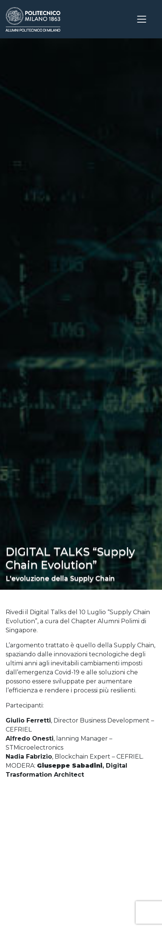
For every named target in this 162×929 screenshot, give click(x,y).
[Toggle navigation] (141, 19)
